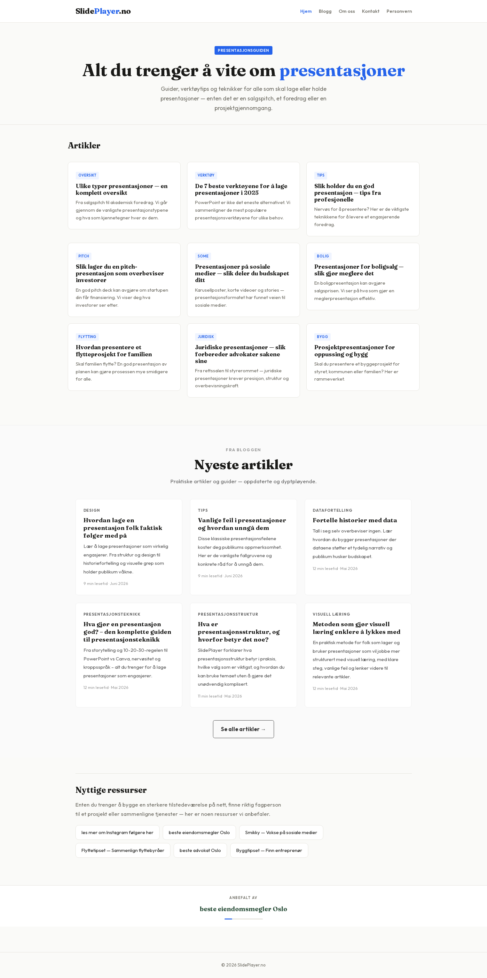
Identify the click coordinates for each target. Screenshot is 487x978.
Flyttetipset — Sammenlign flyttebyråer (123, 850)
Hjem (306, 11)
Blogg (325, 11)
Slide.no (103, 11)
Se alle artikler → (243, 729)
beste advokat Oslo (200, 850)
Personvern (399, 11)
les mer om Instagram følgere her (117, 832)
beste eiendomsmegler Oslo (199, 832)
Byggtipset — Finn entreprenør (269, 850)
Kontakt (371, 11)
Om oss (347, 11)
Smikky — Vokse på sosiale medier (281, 832)
